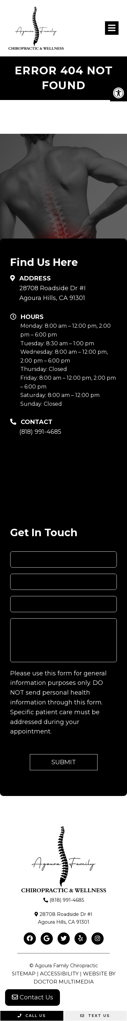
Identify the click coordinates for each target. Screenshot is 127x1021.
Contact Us (32, 997)
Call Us (32, 1015)
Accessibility (59, 973)
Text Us (95, 1015)
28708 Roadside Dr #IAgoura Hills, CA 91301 (52, 293)
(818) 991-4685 (40, 431)
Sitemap (24, 973)
